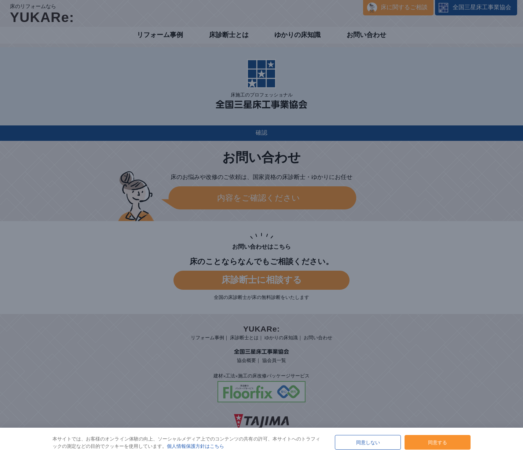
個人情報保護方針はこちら (195, 446)
